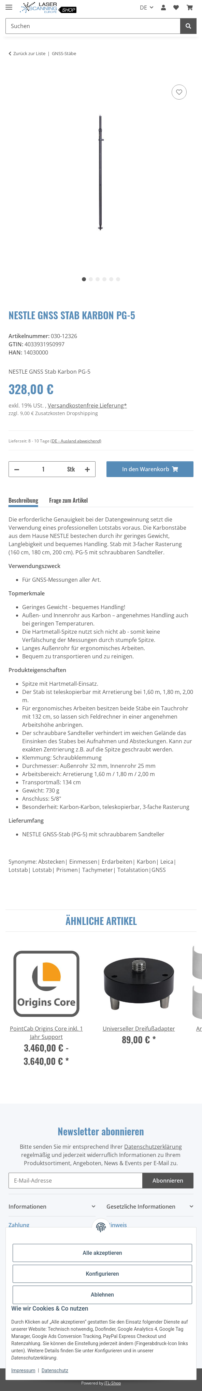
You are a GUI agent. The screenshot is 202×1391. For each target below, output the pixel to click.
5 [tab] (111, 279)
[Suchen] (188, 26)
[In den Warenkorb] (14, 75)
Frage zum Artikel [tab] (68, 500)
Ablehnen (102, 1294)
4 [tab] (104, 279)
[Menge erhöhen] (87, 469)
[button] (163, 7)
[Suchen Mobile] (93, 26)
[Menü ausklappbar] (8, 4)
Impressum (23, 1370)
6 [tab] (118, 279)
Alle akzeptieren (102, 1253)
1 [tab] (84, 279)
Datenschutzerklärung (153, 1146)
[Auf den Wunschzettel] (179, 92)
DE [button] (143, 7)
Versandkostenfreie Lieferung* (87, 405)
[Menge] (43, 469)
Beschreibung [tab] (23, 500)
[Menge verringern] (17, 469)
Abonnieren (168, 1180)
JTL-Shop (112, 1383)
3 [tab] (98, 279)
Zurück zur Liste (29, 53)
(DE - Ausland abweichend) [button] (75, 441)
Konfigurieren (102, 1274)
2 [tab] (91, 279)
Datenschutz (55, 1370)
